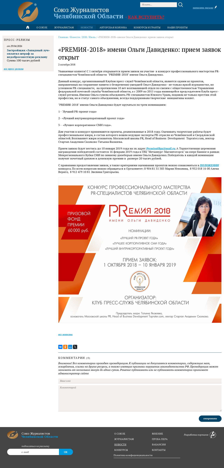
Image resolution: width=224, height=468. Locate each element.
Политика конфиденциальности (133, 455)
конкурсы (121, 450)
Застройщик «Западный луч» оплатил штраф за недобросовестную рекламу (28, 53)
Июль (92, 37)
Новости (75, 37)
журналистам (124, 439)
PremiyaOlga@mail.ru (160, 148)
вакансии (159, 444)
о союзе (119, 433)
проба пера (160, 439)
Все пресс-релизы (13, 68)
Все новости (65, 334)
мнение (157, 433)
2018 (84, 37)
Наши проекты (177, 27)
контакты (159, 450)
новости (87, 27)
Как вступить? (146, 17)
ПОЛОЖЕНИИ (209, 165)
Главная (63, 37)
